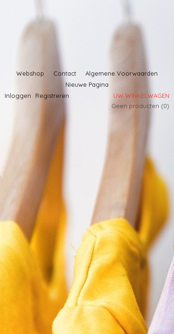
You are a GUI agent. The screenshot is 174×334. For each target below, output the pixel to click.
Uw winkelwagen (141, 95)
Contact (64, 73)
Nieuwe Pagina (87, 84)
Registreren (52, 95)
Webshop (30, 73)
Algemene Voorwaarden (121, 73)
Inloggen (18, 95)
